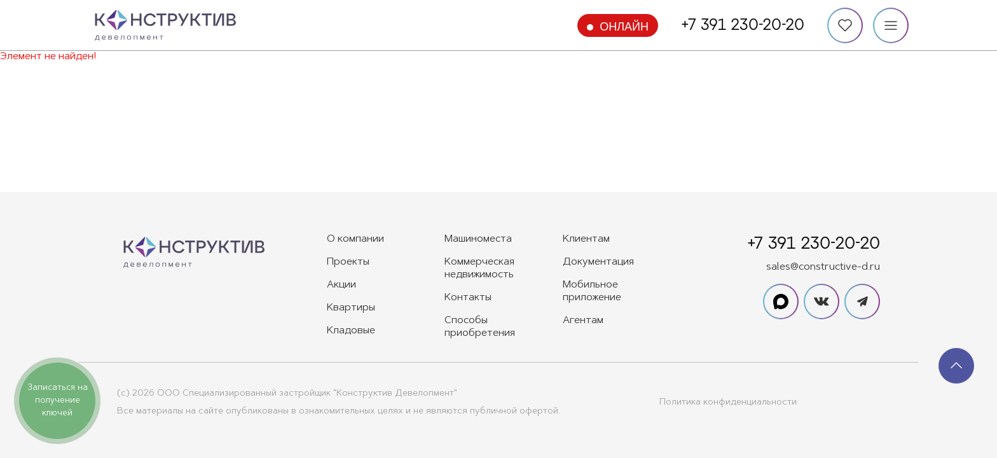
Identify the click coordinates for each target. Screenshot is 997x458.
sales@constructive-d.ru (823, 267)
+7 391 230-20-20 (742, 25)
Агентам (583, 321)
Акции (341, 285)
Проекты (348, 262)
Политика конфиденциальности (728, 402)
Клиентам (586, 239)
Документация (598, 262)
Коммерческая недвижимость (479, 268)
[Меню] (891, 25)
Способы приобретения (479, 327)
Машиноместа (478, 239)
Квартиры (351, 308)
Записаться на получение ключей (57, 400)
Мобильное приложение (592, 291)
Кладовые (351, 331)
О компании (355, 239)
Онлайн (624, 26)
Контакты (468, 298)
